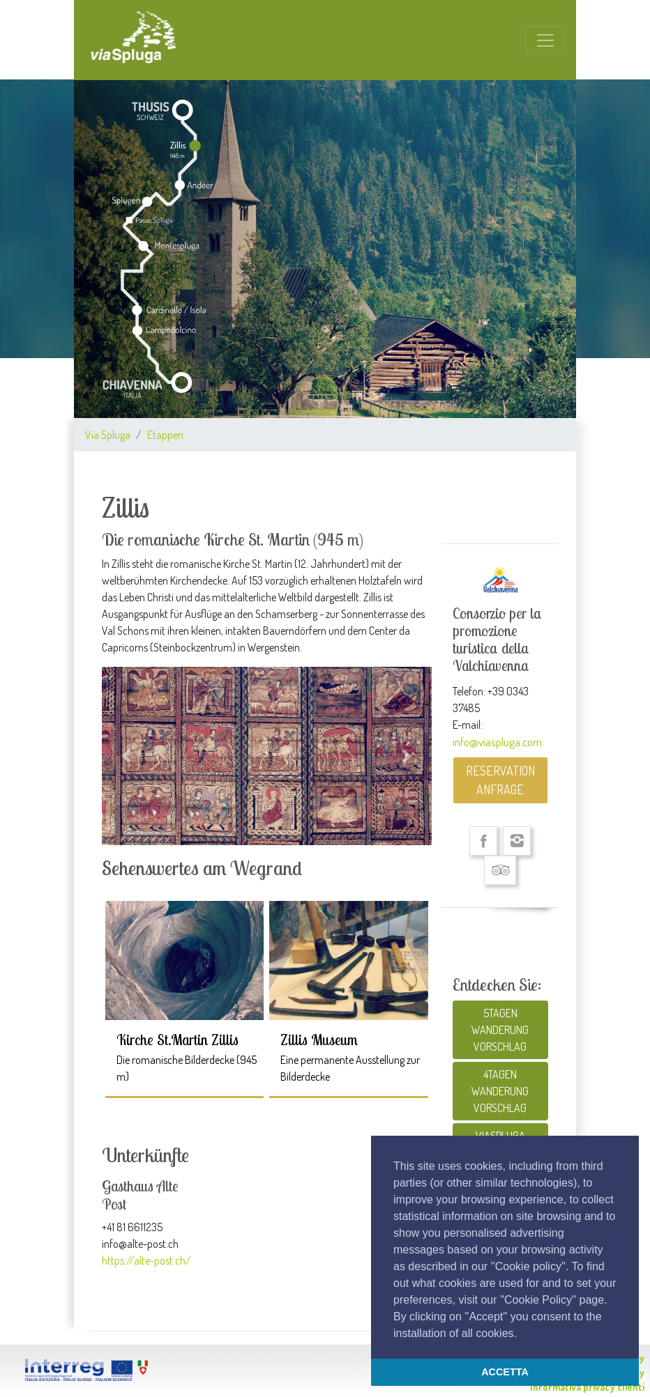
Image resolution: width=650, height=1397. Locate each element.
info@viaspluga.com (497, 741)
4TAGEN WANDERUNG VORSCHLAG (500, 1091)
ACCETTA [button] (505, 1371)
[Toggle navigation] (545, 40)
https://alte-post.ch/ (146, 1260)
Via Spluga (107, 435)
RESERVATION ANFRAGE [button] (500, 780)
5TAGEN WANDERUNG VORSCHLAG (500, 1029)
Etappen (165, 435)
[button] (522, 1334)
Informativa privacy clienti (587, 1387)
